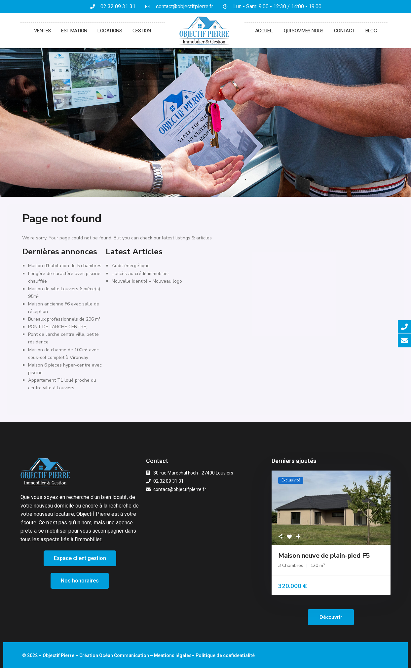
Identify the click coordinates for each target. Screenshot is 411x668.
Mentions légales (173, 655)
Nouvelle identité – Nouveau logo (147, 281)
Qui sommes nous (303, 31)
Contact (344, 31)
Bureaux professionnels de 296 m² (64, 319)
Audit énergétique (131, 266)
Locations (109, 31)
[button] (80, 558)
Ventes (42, 31)
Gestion (141, 31)
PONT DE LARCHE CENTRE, (57, 327)
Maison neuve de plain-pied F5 (324, 555)
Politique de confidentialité (225, 655)
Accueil (264, 31)
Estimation (74, 31)
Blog (371, 31)
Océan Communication (124, 655)
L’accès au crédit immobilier (140, 273)
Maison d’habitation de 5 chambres (64, 266)
